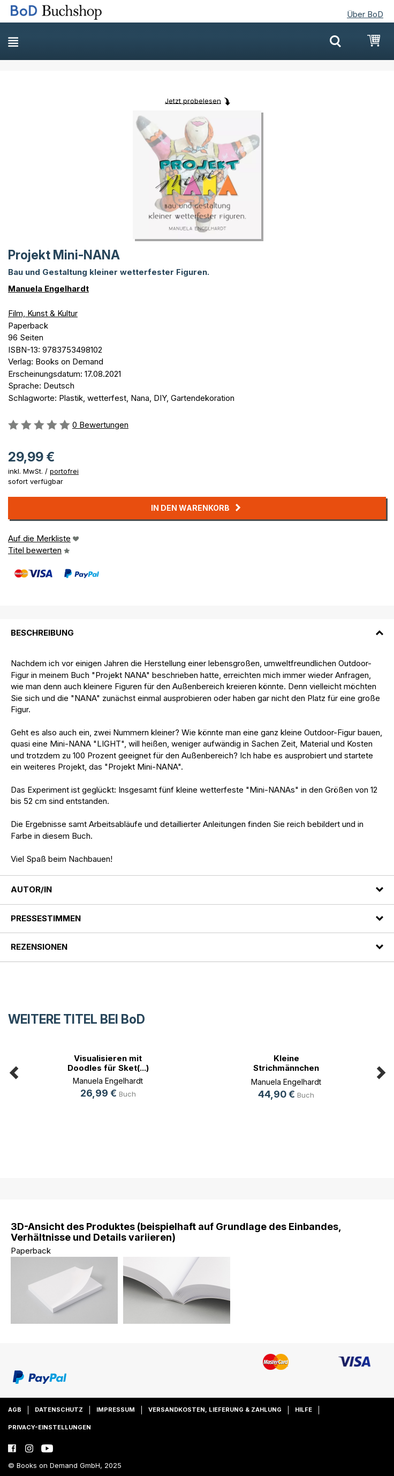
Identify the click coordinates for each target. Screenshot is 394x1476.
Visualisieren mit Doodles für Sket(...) (108, 1063)
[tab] (197, 626)
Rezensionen (39, 947)
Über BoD (365, 14)
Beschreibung (42, 633)
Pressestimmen (46, 918)
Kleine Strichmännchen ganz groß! (286, 1068)
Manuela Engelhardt (48, 289)
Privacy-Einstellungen (49, 1427)
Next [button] (380, 1071)
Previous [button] (13, 1071)
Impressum (115, 1409)
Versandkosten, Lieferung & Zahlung (215, 1409)
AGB (14, 1409)
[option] (108, 1077)
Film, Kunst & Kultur (43, 313)
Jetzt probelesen (193, 100)
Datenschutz (59, 1409)
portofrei (64, 471)
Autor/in (31, 889)
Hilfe (303, 1409)
